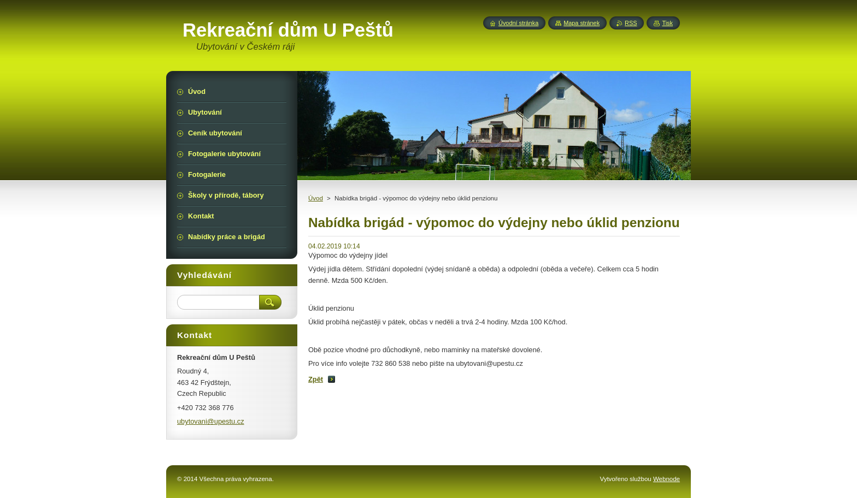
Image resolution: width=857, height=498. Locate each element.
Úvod (315, 198)
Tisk (667, 23)
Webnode (666, 479)
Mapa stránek (581, 23)
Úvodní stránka (518, 23)
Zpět (315, 379)
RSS (631, 23)
